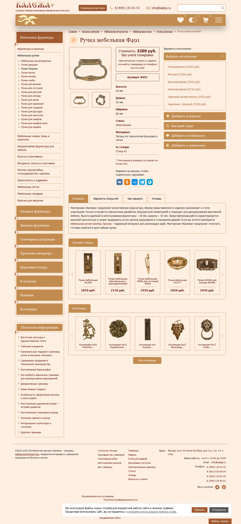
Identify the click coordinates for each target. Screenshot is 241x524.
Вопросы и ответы (138, 479)
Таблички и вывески (32, 346)
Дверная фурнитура (35, 225)
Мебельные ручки (28, 55)
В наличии (28, 281)
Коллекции (28, 309)
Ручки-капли (28, 72)
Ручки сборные (29, 68)
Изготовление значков (109, 462)
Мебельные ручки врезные (36, 60)
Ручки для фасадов (31, 111)
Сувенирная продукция (37, 239)
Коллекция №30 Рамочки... (88, 346)
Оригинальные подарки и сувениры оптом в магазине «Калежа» (40, 353)
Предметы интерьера (36, 253)
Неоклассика (123, 125)
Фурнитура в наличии (31, 48)
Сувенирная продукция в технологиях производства (35, 362)
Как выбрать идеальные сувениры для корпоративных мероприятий (40, 376)
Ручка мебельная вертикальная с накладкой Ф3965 (118, 281)
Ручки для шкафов (31, 119)
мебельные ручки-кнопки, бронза (91, 223)
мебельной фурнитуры (27, 454)
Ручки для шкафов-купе (34, 123)
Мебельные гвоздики (30, 193)
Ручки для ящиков (31, 126)
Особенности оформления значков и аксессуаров (40, 396)
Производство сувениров (111, 454)
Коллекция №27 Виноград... (177, 346)
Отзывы (132, 475)
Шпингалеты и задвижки (32, 180)
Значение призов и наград (35, 417)
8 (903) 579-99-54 (216, 471)
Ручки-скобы (28, 80)
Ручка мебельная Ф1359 (88, 281)
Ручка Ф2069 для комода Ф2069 (207, 281)
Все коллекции (147, 360)
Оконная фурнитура (35, 211)
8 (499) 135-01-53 (216, 467)
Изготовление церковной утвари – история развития (40, 405)
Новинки (27, 295)
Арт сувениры (105, 467)
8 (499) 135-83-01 (216, 480)
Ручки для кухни (30, 99)
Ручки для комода (31, 95)
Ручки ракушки (29, 64)
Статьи (132, 471)
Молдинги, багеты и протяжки (36, 163)
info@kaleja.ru (218, 462)
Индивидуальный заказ (93, 8)
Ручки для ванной (31, 84)
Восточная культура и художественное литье (33, 339)
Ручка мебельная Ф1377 (177, 281)
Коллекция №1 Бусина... (147, 346)
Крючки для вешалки (30, 200)
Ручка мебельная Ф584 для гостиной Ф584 (147, 281)
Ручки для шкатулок (32, 115)
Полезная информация (39, 327)
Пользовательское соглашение (98, 496)
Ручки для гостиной (32, 88)
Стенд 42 (121, 151)
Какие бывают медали (33, 389)
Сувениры (133, 450)
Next (110, 68)
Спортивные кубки (107, 458)
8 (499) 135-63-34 (216, 476)
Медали (132, 454)
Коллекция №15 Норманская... (118, 346)
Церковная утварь (33, 267)
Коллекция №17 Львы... (207, 346)
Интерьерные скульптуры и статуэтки (36, 425)
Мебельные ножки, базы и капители (33, 137)
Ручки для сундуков (32, 107)
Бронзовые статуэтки (139, 462)
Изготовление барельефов (36, 369)
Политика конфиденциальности (120, 499)
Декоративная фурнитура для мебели (36, 148)
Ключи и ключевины (30, 156)
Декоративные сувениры (34, 383)
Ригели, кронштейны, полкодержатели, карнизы (34, 171)
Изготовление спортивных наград (39, 412)
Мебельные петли (28, 186)
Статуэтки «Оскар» (108, 450)
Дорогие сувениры (31, 432)
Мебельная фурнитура (37, 37)
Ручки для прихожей (32, 103)
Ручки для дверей (137, 458)
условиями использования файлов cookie (151, 511)
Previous (70, 68)
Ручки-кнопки (28, 76)
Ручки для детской (31, 91)
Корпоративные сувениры (142, 467)
